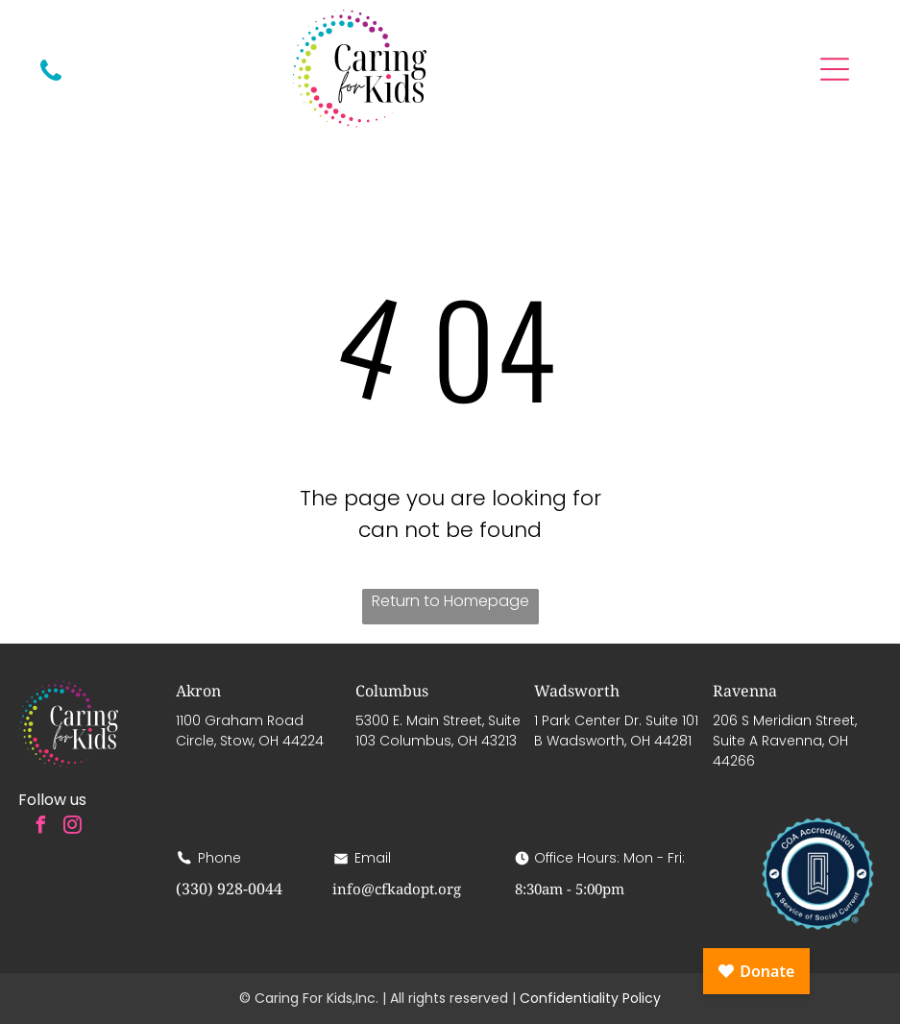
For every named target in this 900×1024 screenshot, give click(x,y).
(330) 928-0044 (229, 888)
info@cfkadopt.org (396, 888)
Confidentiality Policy (590, 998)
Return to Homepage (450, 601)
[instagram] (72, 827)
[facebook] (40, 827)
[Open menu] (834, 69)
